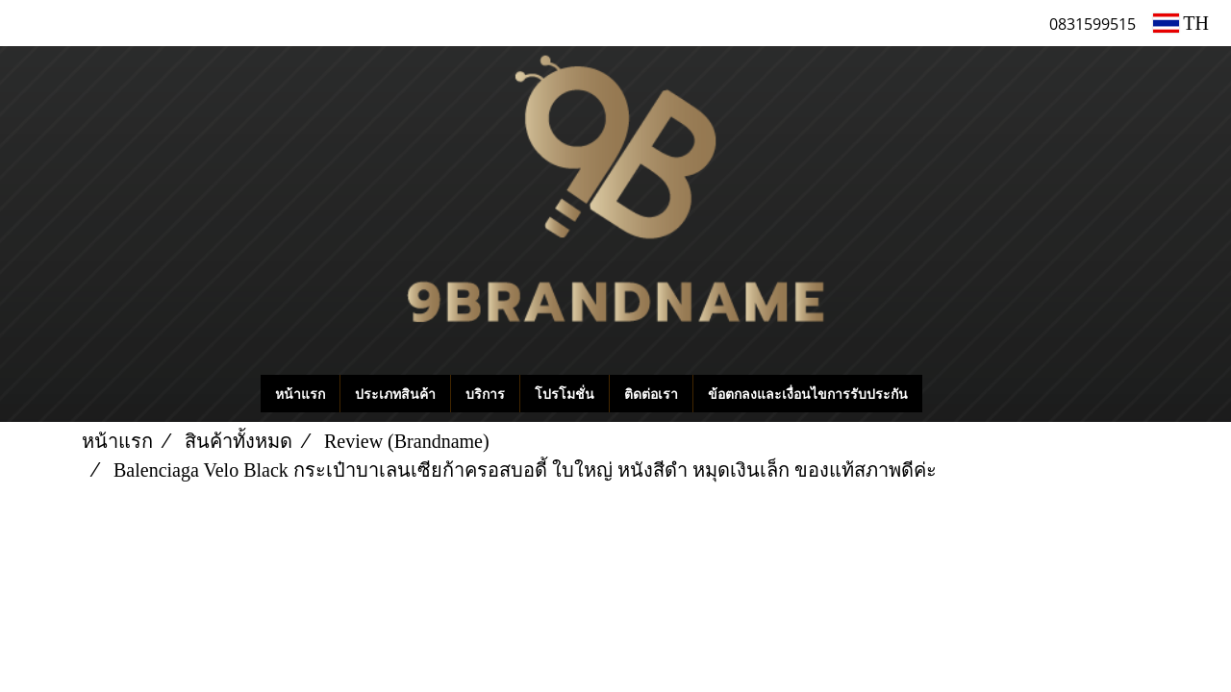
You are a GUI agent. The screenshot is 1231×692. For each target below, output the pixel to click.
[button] (951, 394)
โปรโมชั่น (564, 393)
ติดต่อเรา (651, 393)
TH (1181, 23)
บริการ (485, 393)
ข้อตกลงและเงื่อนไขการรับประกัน (808, 393)
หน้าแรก (300, 393)
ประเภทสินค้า (395, 393)
